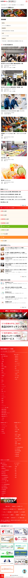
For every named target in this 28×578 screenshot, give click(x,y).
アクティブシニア (4, 426)
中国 (15, 475)
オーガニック (4, 424)
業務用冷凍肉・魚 (4, 414)
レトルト (3, 388)
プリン (3, 404)
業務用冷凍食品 (4, 409)
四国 (15, 477)
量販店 (16, 426)
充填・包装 (16, 377)
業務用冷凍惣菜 (4, 411)
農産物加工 (16, 356)
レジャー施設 (17, 436)
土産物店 (16, 427)
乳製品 (3, 372)
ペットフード (4, 405)
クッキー (3, 395)
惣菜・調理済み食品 (5, 356)
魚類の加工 (16, 359)
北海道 (16, 466)
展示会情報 (13, 4)
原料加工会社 (4, 473)
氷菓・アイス (4, 391)
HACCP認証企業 (17, 449)
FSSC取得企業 (17, 452)
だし (2, 382)
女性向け (3, 431)
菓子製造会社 (4, 471)
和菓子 (3, 398)
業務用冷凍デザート (5, 416)
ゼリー (3, 377)
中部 (15, 471)
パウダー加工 (17, 370)
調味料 (3, 380)
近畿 (15, 473)
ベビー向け (3, 427)
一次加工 (3, 418)
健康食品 (3, 368)
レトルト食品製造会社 (5, 477)
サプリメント (4, 373)
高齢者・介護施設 (17, 443)
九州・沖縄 (16, 464)
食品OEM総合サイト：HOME (6, 4)
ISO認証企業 (17, 456)
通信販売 (16, 431)
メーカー (16, 433)
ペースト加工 (17, 372)
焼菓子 (3, 400)
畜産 (2, 370)
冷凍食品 (3, 375)
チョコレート (4, 396)
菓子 (2, 389)
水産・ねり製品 (4, 366)
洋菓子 (3, 402)
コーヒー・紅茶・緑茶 (5, 407)
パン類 (3, 359)
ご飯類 (3, 361)
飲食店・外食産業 (17, 434)
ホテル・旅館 (17, 429)
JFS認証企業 (17, 454)
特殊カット (16, 361)
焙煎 (15, 368)
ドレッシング (4, 386)
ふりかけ (3, 384)
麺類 (2, 363)
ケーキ (3, 393)
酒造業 (16, 442)
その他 (3, 419)
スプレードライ (17, 365)
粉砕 (15, 366)
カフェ (16, 445)
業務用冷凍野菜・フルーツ (6, 412)
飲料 (2, 357)
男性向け (3, 429)
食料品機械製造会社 (5, 475)
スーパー (16, 424)
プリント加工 (17, 375)
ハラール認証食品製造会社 (19, 447)
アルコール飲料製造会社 (5, 470)
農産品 (3, 365)
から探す (4, 211)
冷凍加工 (16, 373)
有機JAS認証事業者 (18, 450)
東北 (15, 468)
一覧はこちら (24, 205)
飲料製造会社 (4, 468)
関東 (15, 470)
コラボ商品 (3, 433)
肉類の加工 (16, 357)
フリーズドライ (17, 363)
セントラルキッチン (18, 440)
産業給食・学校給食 (18, 438)
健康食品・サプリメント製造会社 (7, 466)
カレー (3, 379)
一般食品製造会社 (4, 464)
